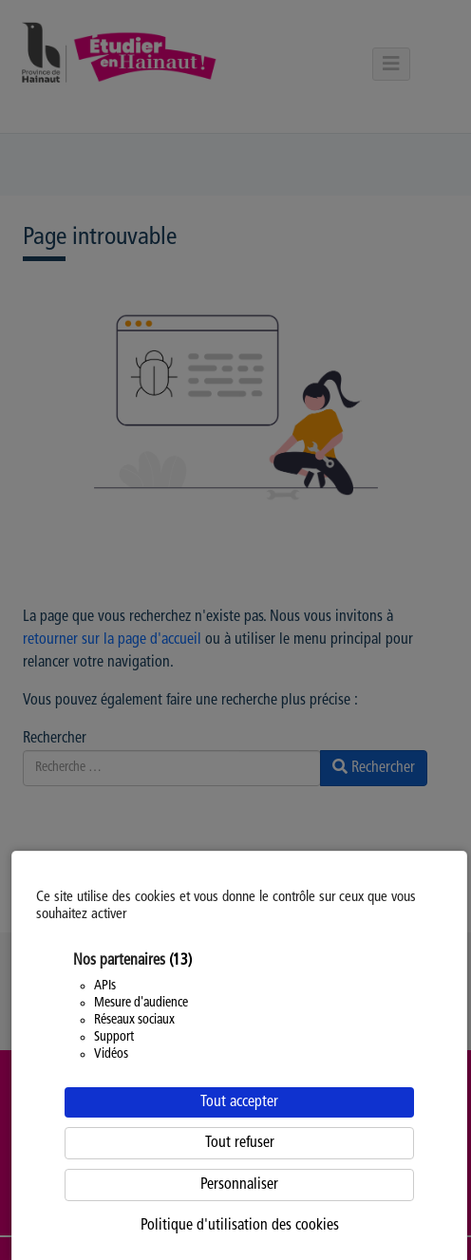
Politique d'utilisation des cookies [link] (240, 1225)
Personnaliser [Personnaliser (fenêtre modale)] (239, 1185)
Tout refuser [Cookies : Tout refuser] (239, 1143)
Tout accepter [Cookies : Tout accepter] (239, 1102)
